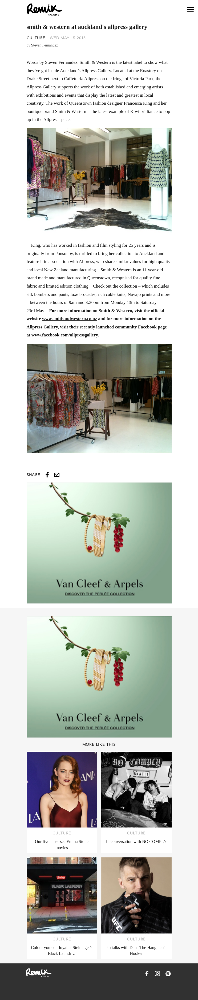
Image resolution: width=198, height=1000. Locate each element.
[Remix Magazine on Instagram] (157, 973)
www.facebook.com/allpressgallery (64, 335)
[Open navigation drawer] (190, 10)
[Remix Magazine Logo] (44, 9)
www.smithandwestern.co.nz (69, 318)
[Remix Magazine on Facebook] (146, 973)
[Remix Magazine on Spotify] (168, 973)
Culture (36, 38)
